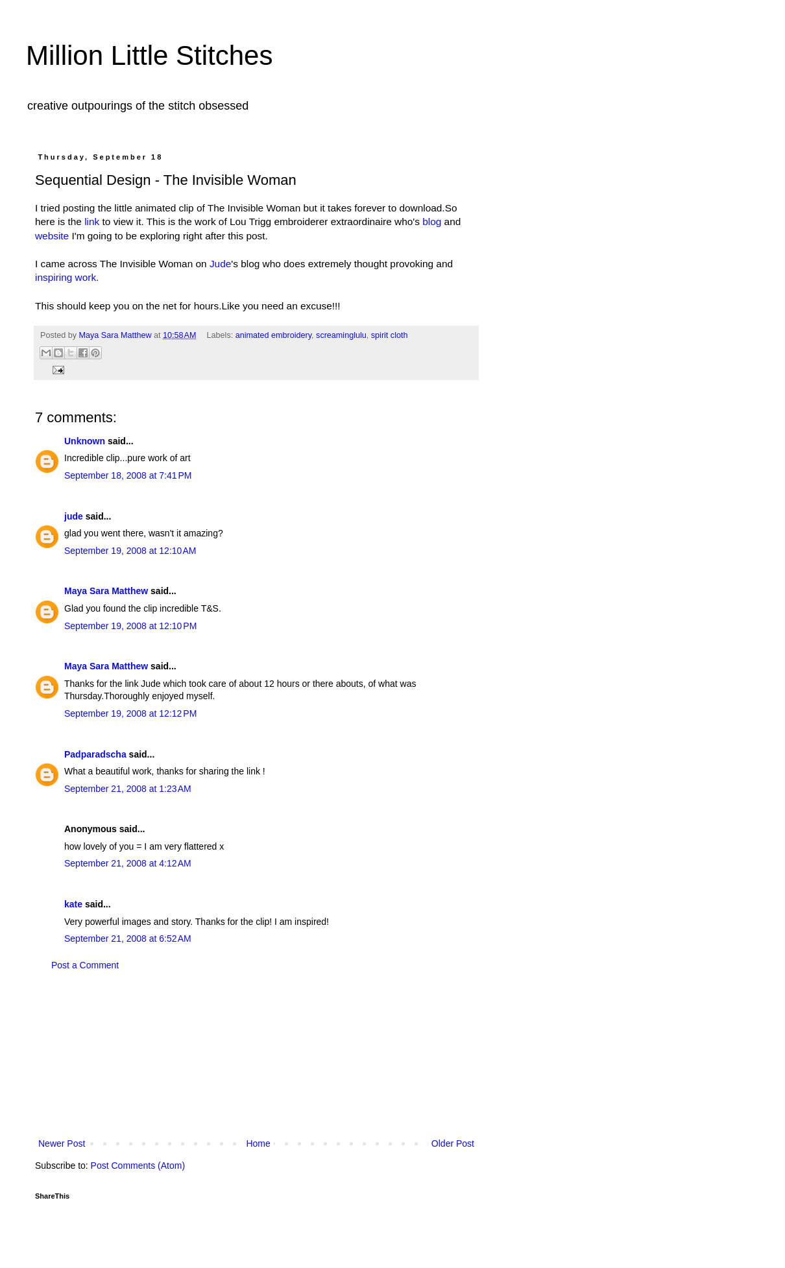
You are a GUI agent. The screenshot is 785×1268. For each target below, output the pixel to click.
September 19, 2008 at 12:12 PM (130, 713)
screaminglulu (341, 335)
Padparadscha (95, 754)
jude (73, 516)
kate (73, 904)
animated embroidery (273, 335)
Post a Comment (85, 965)
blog (431, 221)
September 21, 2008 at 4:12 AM (127, 863)
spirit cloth (389, 335)
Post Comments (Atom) (138, 1165)
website (53, 235)
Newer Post (61, 1143)
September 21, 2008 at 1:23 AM (127, 789)
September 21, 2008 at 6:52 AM (127, 938)
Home (258, 1143)
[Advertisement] (256, 1054)
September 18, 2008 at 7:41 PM (128, 475)
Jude (220, 263)
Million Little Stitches (149, 55)
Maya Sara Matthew (106, 591)
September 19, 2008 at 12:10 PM (130, 626)
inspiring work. (67, 277)
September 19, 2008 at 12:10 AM (130, 550)
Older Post (452, 1143)
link (93, 221)
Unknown (84, 441)
